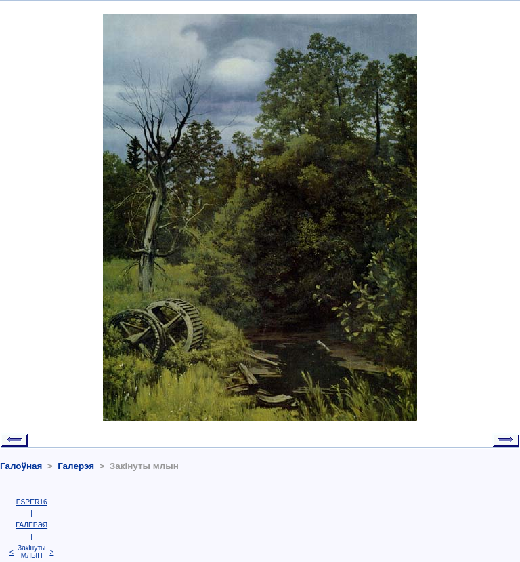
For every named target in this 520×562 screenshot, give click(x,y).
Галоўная (21, 466)
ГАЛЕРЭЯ (31, 525)
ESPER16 (31, 502)
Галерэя (76, 466)
